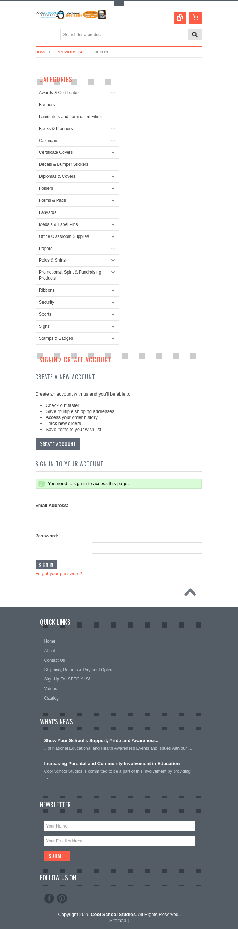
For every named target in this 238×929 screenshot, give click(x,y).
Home (41, 52)
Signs (44, 326)
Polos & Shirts (52, 260)
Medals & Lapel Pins (58, 224)
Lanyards (47, 212)
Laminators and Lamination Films (70, 116)
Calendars (48, 140)
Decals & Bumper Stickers (63, 164)
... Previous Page (70, 52)
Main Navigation (41, 35)
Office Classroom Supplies (64, 236)
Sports (45, 314)
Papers (45, 248)
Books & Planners (56, 128)
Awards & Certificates (59, 92)
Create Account (57, 444)
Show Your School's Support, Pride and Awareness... (102, 740)
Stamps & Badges (56, 338)
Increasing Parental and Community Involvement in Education (112, 763)
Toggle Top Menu (119, 3)
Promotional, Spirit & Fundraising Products (70, 275)
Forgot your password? (58, 573)
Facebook (49, 899)
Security (46, 302)
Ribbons (47, 290)
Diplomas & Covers (57, 176)
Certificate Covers (56, 152)
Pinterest (62, 899)
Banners (47, 104)
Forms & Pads (52, 200)
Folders (46, 188)
